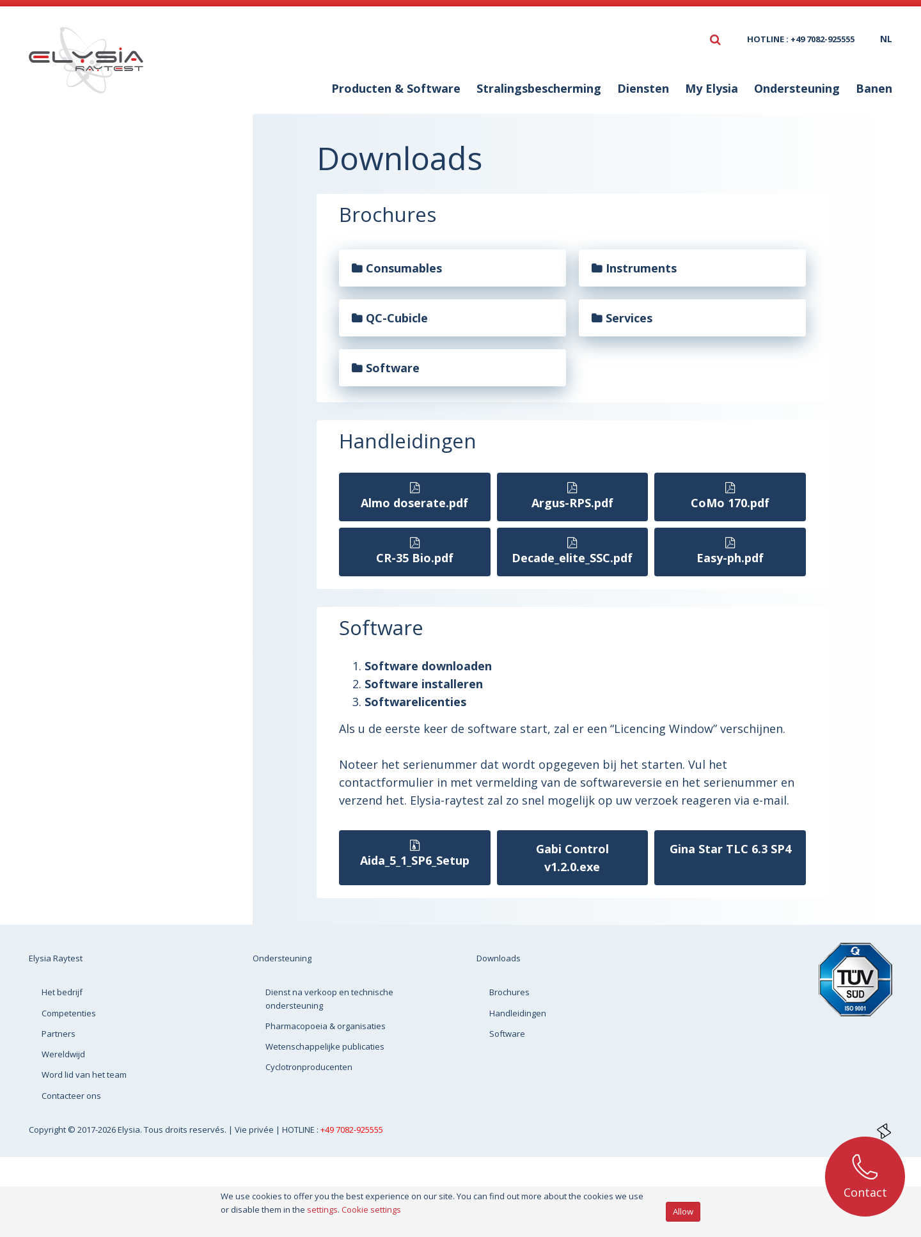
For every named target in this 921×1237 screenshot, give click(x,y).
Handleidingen (109, 218)
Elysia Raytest (56, 958)
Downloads (109, 151)
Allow (683, 1211)
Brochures (98, 192)
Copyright (48, 1129)
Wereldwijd (63, 1054)
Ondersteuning (797, 88)
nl (886, 39)
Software (95, 243)
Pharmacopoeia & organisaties (325, 1026)
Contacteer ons (71, 1095)
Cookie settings (371, 1209)
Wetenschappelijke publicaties (324, 1046)
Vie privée (255, 1129)
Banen (874, 88)
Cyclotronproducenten (308, 1067)
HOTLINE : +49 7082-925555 (800, 39)
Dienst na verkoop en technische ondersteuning (329, 998)
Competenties (69, 1013)
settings (322, 1209)
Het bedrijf (62, 992)
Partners (58, 1033)
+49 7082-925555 (351, 1129)
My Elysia (711, 88)
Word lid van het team (84, 1074)
